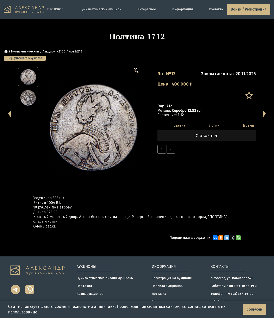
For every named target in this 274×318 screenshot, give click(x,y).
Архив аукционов (90, 294)
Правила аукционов (167, 286)
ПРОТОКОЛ (55, 9)
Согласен (254, 309)
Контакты (216, 9)
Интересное (146, 9)
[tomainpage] (24, 9)
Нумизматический (25, 51)
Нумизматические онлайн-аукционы (105, 278)
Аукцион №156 (54, 51)
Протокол (84, 286)
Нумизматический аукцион (100, 9)
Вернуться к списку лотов (25, 58)
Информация (182, 9)
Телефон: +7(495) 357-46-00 (232, 294)
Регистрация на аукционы (172, 278)
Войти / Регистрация (249, 9)
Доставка (159, 294)
